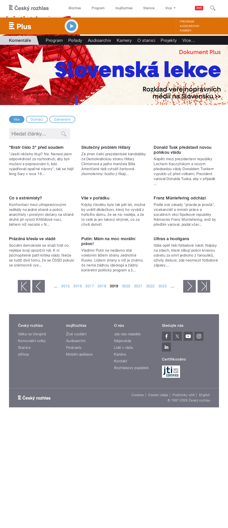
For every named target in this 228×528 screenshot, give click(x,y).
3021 (138, 396)
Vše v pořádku (95, 271)
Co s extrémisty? (25, 271)
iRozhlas (74, 8)
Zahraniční (62, 119)
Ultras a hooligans (171, 348)
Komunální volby (32, 451)
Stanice (149, 8)
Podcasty (74, 457)
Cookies (138, 505)
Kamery (186, 30)
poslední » (204, 396)
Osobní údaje (158, 505)
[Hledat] (213, 8)
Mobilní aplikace (79, 464)
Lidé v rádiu (123, 457)
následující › (189, 396)
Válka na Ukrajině (32, 444)
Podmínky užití (184, 505)
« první (24, 396)
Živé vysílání (76, 444)
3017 (89, 396)
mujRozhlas (124, 8)
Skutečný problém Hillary (105, 184)
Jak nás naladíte (127, 444)
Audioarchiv (189, 26)
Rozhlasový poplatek (131, 478)
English (204, 505)
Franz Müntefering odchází (180, 271)
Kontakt (120, 471)
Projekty (169, 40)
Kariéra (120, 464)
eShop (23, 464)
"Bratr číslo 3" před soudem (36, 184)
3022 (150, 396)
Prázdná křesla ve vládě (32, 348)
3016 (77, 396)
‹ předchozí (38, 396)
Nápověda (122, 451)
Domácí (37, 119)
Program (98, 8)
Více (188, 40)
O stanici (146, 40)
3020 (126, 396)
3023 (162, 396)
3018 (102, 396)
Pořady (75, 40)
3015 (65, 396)
